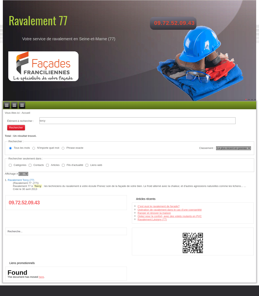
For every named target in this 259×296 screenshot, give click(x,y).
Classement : (207, 148)
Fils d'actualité (75, 165)
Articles (55, 165)
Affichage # (12, 173)
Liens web (96, 165)
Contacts (38, 165)
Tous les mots (22, 147)
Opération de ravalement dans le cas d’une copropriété (170, 209)
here (41, 276)
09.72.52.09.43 (174, 23)
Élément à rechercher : (20, 120)
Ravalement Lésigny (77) (152, 219)
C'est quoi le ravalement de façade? (158, 206)
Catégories (20, 165)
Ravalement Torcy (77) (21, 179)
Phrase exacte (75, 147)
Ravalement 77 (38, 20)
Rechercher (16, 127)
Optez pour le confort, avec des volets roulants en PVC (170, 216)
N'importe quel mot (48, 147)
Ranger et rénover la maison (154, 212)
